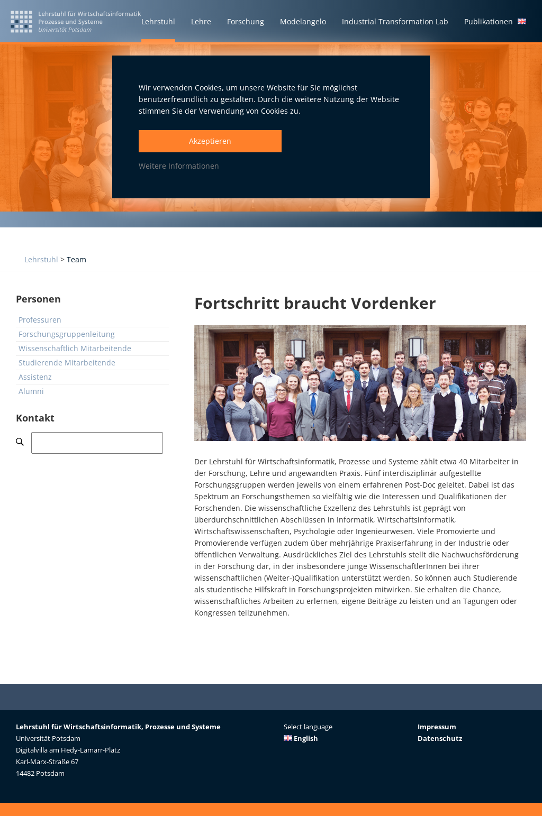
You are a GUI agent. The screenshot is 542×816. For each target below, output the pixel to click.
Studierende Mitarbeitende (67, 362)
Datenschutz (440, 738)
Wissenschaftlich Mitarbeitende (75, 348)
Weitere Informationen (179, 166)
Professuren (40, 320)
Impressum (437, 726)
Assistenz (35, 377)
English (301, 738)
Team (76, 259)
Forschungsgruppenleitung (67, 334)
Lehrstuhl (41, 259)
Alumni (31, 391)
